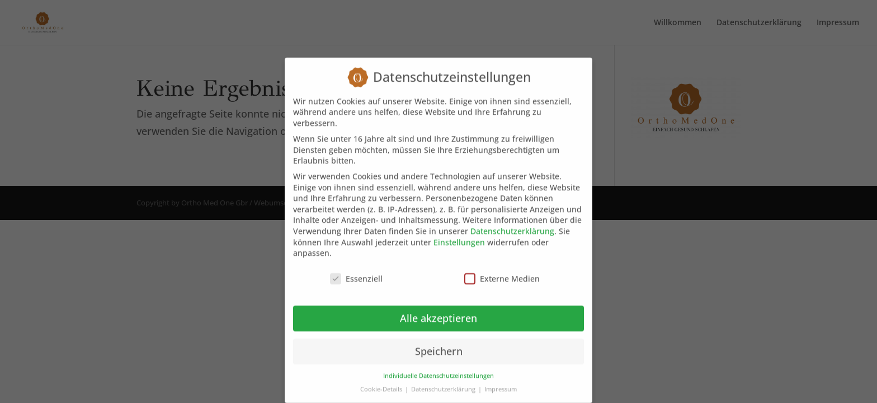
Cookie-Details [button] (382, 381)
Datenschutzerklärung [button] (444, 381)
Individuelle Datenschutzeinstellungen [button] (438, 367)
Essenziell (356, 270)
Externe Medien (502, 270)
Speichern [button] (439, 342)
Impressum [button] (500, 381)
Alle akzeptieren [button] (438, 309)
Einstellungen (459, 233)
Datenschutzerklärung (512, 222)
